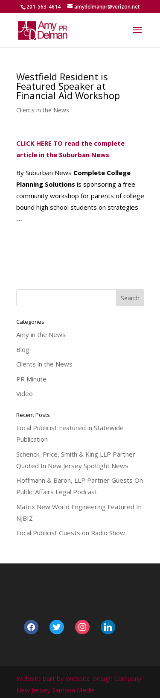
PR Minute (31, 379)
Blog (22, 349)
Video (24, 393)
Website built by (40, 678)
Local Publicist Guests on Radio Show (70, 532)
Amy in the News (41, 334)
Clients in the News (42, 110)
